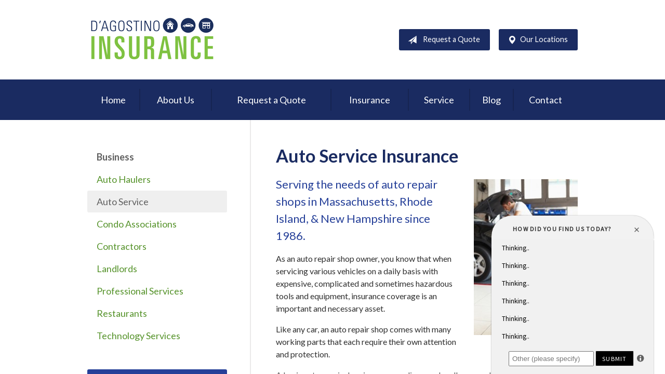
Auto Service (123, 201)
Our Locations (535, 40)
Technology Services (138, 335)
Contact (545, 99)
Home (113, 99)
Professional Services (140, 291)
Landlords (117, 268)
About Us (175, 99)
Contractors (122, 246)
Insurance (369, 99)
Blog (491, 99)
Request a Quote (442, 40)
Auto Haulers (124, 179)
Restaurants (122, 313)
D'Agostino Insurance (152, 40)
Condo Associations (137, 224)
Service (439, 99)
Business (115, 157)
